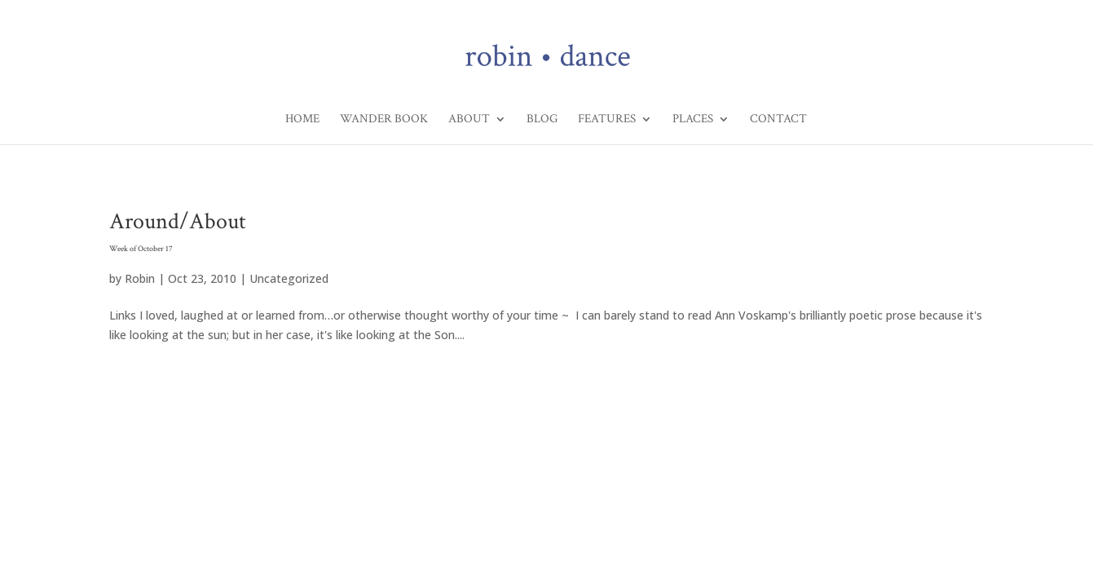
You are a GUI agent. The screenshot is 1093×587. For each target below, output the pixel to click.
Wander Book (384, 119)
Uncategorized (288, 278)
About (469, 119)
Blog (542, 119)
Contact (778, 119)
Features (607, 119)
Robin (140, 278)
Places (692, 119)
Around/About (546, 233)
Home (302, 119)
